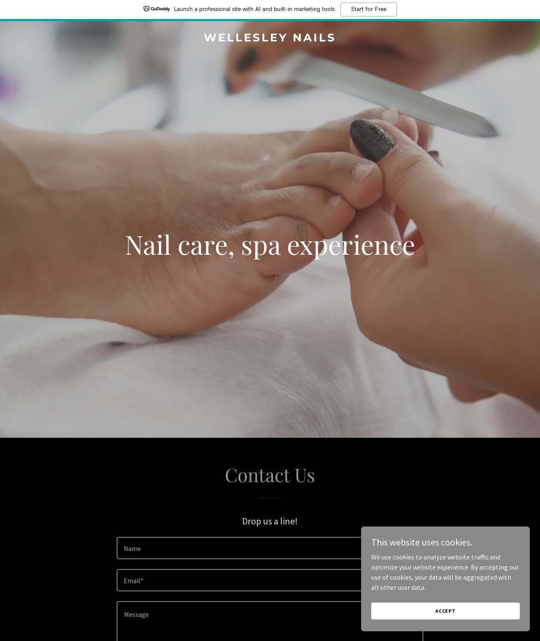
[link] (270, 39)
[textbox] (270, 548)
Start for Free (368, 9)
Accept (445, 611)
